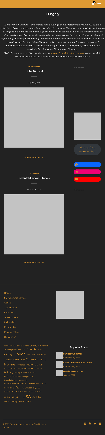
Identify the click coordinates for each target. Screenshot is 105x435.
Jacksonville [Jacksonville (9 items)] (8, 369)
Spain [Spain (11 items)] (31, 392)
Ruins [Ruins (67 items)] (20, 387)
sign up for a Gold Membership (67, 53)
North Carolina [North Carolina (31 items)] (12, 376)
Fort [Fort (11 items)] (28, 355)
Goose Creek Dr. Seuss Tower (77, 362)
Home (7, 293)
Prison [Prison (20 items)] (43, 383)
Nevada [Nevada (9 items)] (24, 373)
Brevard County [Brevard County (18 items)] (29, 346)
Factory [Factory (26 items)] (8, 354)
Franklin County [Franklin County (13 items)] (39, 354)
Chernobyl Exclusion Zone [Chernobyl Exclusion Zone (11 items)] (15, 350)
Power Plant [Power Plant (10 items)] (33, 384)
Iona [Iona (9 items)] (36, 365)
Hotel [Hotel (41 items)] (30, 364)
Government (34, 174)
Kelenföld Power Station (34, 178)
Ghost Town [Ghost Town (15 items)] (19, 360)
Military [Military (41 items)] (8, 372)
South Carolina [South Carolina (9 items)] (9, 392)
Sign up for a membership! (87, 149)
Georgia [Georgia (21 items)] (8, 359)
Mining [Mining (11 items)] (17, 373)
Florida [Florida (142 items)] (20, 354)
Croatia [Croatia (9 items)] (39, 350)
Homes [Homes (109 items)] (9, 364)
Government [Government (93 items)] (36, 359)
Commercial (34, 67)
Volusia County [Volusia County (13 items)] (10, 402)
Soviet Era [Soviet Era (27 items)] (21, 391)
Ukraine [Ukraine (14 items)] (37, 392)
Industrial (9, 322)
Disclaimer (10, 337)
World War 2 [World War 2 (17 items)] (25, 401)
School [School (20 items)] (28, 387)
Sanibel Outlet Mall (72, 353)
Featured (9, 312)
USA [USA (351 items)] (26, 396)
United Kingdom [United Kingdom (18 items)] (12, 397)
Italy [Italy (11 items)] (41, 365)
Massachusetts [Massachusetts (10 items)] (37, 369)
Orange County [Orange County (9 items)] (28, 377)
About (7, 302)
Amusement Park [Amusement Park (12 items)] (12, 346)
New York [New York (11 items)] (32, 373)
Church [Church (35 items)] (31, 349)
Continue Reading (34, 157)
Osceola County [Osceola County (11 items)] (10, 380)
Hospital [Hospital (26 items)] (21, 364)
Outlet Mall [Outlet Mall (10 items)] (22, 380)
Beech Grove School (73, 371)
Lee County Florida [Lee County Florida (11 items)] (22, 369)
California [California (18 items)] (43, 346)
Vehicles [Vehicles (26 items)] (36, 397)
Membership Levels (15, 298)
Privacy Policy (11, 332)
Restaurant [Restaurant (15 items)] (9, 388)
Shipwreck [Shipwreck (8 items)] (37, 388)
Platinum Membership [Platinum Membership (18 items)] (15, 383)
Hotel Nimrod (34, 71)
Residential (10, 327)
